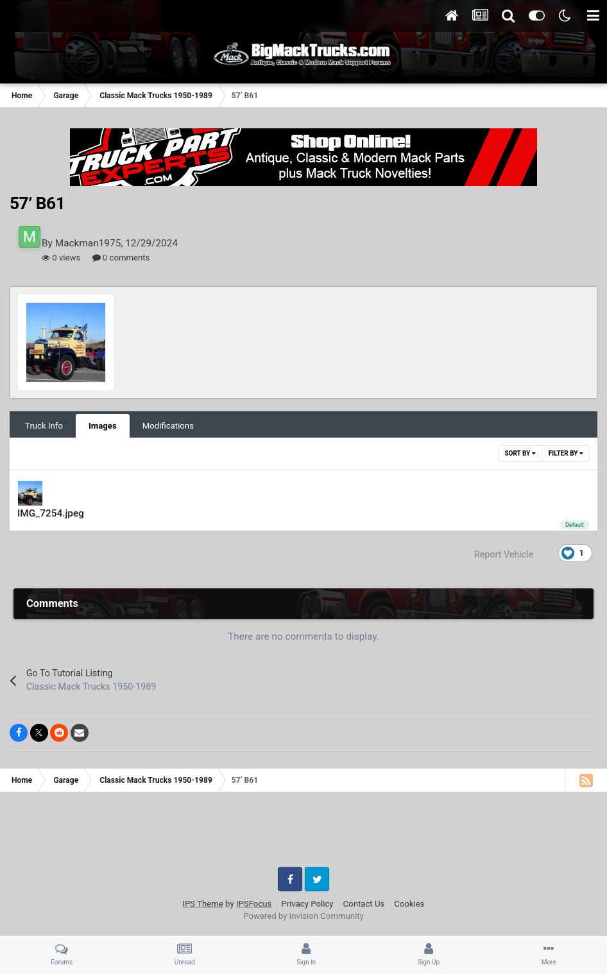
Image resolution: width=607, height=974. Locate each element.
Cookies (409, 904)
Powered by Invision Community (303, 916)
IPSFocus (253, 904)
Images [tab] (103, 426)
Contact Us (364, 904)
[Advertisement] (303, 834)
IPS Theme (202, 904)
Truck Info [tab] (44, 426)
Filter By (566, 453)
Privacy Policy (307, 904)
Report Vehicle (503, 554)
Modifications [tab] (168, 426)
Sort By (519, 453)
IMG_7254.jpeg (50, 513)
